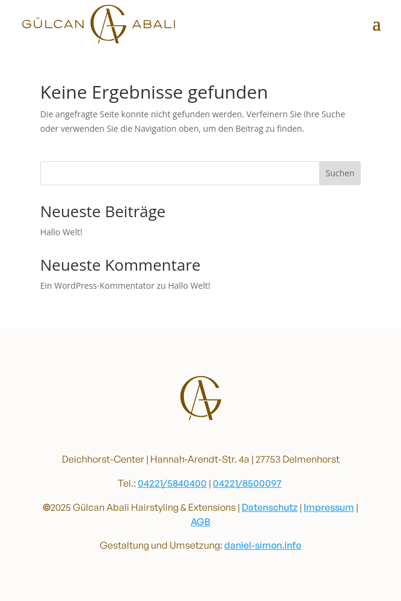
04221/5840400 (172, 483)
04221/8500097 (247, 483)
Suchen (339, 173)
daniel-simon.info (262, 545)
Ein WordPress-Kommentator (97, 285)
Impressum (329, 507)
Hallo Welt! (61, 232)
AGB (200, 522)
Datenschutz (270, 507)
